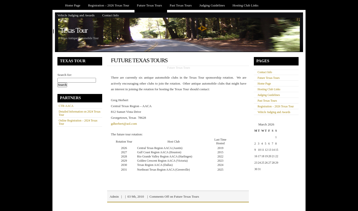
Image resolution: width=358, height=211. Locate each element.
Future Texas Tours (149, 5)
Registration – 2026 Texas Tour (108, 5)
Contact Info (110, 15)
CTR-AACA (66, 106)
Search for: (64, 75)
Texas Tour (73, 30)
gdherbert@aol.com (124, 123)
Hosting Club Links (245, 5)
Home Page (72, 5)
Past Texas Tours (181, 5)
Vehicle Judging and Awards (75, 15)
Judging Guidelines (212, 5)
